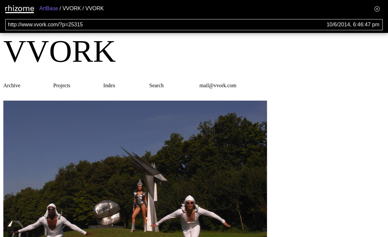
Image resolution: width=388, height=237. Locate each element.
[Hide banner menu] (377, 9)
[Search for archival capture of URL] (194, 24)
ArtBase (48, 8)
